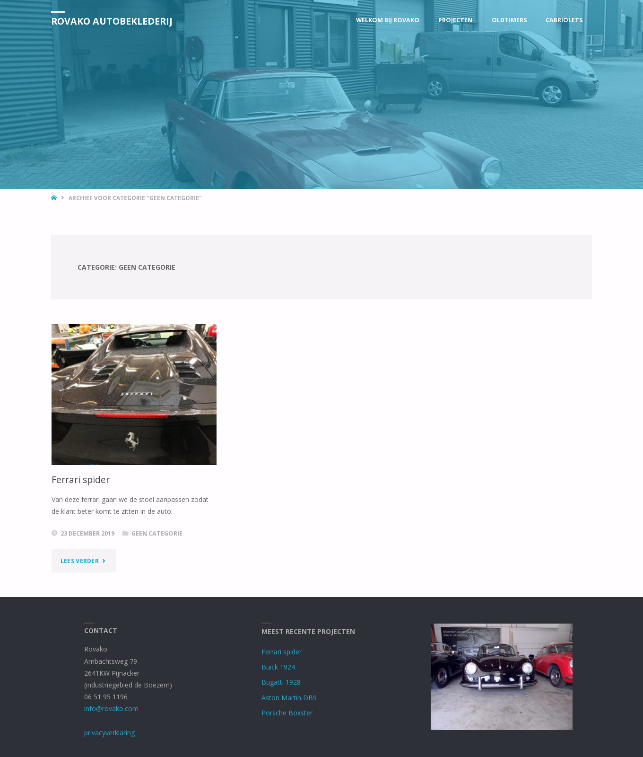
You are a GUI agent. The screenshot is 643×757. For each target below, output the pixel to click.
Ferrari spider (81, 480)
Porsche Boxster (287, 712)
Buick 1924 (278, 666)
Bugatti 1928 (281, 682)
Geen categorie (156, 533)
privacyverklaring (109, 732)
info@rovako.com (111, 708)
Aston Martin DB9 (289, 697)
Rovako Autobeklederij (112, 20)
